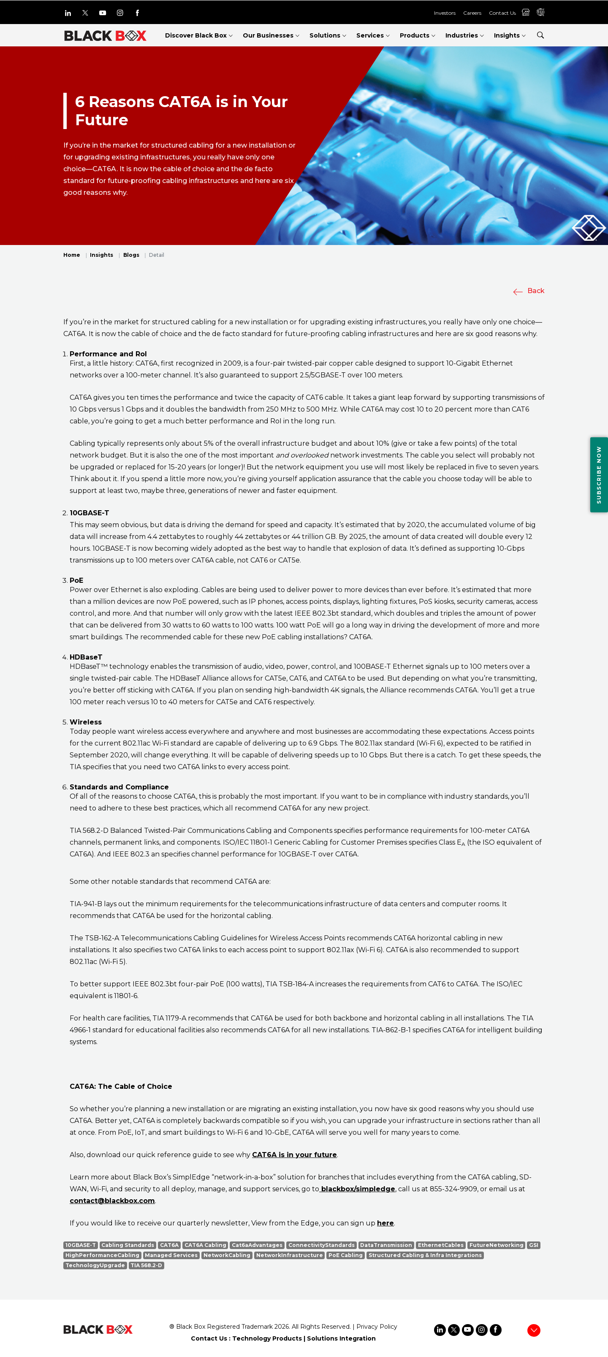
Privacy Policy (376, 1326)
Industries (461, 35)
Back (529, 291)
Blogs (131, 255)
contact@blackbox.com (112, 1201)
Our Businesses (268, 35)
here (385, 1223)
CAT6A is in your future (294, 1155)
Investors (445, 13)
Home (71, 255)
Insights (507, 35)
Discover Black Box (196, 35)
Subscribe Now (599, 475)
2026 (281, 1326)
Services (370, 35)
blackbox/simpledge (357, 1189)
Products (414, 35)
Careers (472, 13)
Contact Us (502, 13)
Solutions (324, 35)
